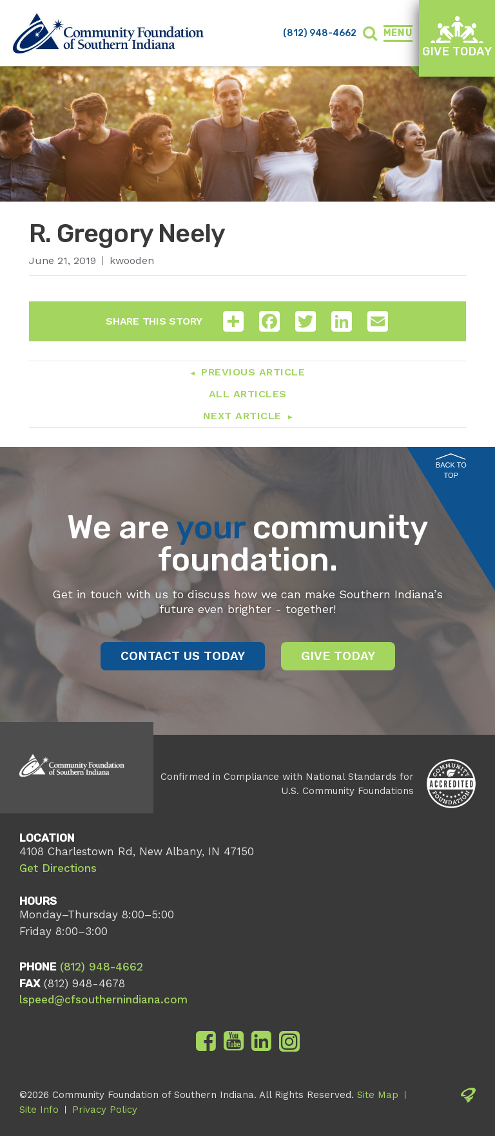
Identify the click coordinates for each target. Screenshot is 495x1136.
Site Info (39, 1109)
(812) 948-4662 (319, 33)
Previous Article (253, 372)
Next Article (242, 416)
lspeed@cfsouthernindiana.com (103, 999)
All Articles (248, 394)
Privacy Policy (104, 1109)
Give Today (457, 37)
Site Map (377, 1095)
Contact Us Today (183, 655)
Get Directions (58, 868)
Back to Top (451, 466)
